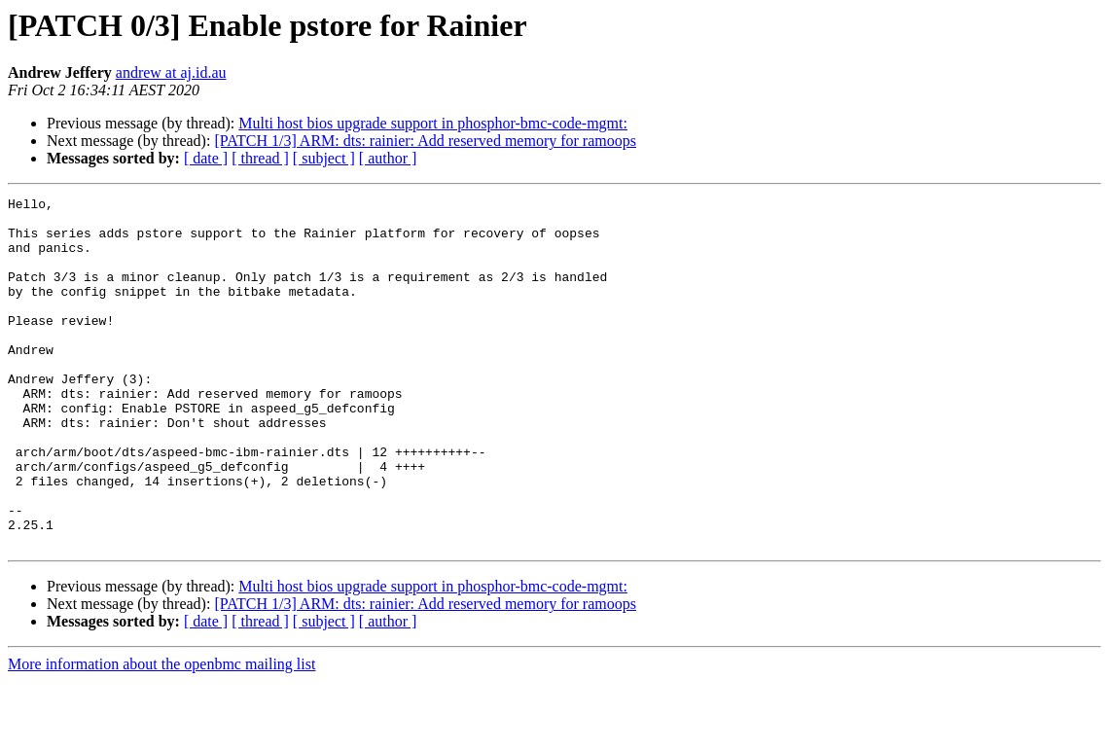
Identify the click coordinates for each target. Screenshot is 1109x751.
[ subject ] (324, 158)
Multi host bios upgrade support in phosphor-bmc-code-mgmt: (432, 123)
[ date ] (206, 158)
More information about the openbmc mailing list (161, 734)
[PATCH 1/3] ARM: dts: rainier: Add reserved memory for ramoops (425, 140)
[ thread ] (260, 158)
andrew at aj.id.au (171, 72)
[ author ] (388, 158)
